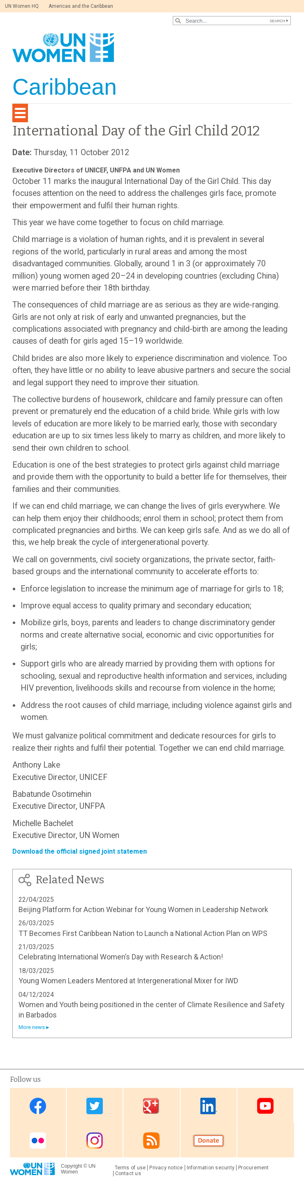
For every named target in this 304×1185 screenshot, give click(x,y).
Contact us (128, 1173)
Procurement (253, 1168)
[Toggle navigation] (20, 113)
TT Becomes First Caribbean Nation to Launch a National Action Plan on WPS (143, 933)
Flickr (37, 1140)
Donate (208, 1140)
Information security (211, 1168)
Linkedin (208, 1106)
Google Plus (151, 1106)
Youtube (265, 1106)
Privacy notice (166, 1168)
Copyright (71, 1166)
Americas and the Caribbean (81, 6)
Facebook (37, 1106)
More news (32, 1027)
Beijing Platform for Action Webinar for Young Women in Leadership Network (143, 909)
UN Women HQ (22, 6)
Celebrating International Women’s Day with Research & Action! (121, 956)
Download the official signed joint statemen (79, 851)
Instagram (94, 1140)
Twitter (94, 1106)
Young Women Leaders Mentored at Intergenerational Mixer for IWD (128, 980)
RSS (151, 1140)
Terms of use (130, 1168)
